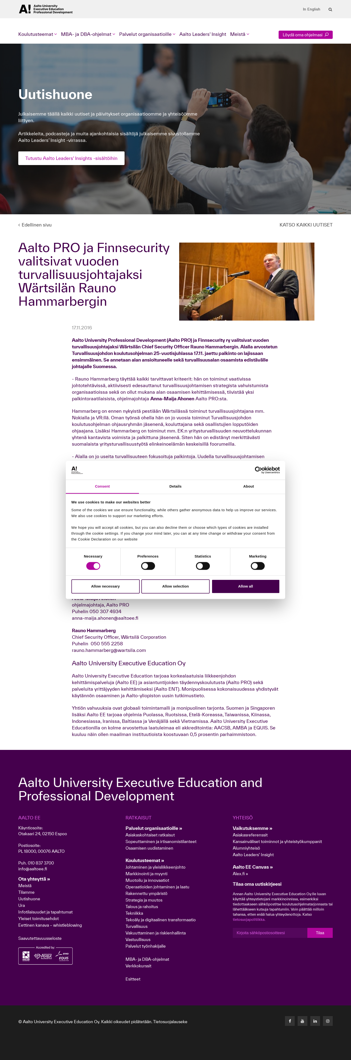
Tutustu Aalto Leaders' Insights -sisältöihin (71, 158)
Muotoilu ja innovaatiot (147, 880)
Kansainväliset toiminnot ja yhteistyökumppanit (277, 841)
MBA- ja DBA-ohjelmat (147, 959)
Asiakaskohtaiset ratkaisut (150, 835)
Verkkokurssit (138, 965)
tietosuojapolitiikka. (249, 919)
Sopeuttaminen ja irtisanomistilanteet (161, 841)
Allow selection (175, 586)
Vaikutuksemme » (253, 828)
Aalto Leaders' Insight (202, 34)
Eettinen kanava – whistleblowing (50, 925)
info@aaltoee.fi (32, 868)
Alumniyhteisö (246, 848)
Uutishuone (29, 898)
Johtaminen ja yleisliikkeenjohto (156, 867)
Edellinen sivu (35, 224)
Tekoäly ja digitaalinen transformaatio (161, 919)
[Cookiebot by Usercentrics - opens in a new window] (258, 470)
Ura (21, 905)
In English (311, 9)
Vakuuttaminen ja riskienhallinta (156, 933)
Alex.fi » (240, 873)
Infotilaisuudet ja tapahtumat (45, 912)
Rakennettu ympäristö (146, 893)
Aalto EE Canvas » (253, 867)
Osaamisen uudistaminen (149, 848)
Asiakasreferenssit (250, 835)
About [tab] (248, 486)
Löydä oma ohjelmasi (306, 34)
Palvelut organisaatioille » (154, 828)
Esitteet (133, 979)
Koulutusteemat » (145, 860)
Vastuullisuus (138, 939)
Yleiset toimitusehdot (38, 918)
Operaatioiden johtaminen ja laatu (157, 886)
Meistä (24, 885)
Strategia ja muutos (144, 900)
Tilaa (320, 933)
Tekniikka (134, 913)
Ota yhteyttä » (34, 879)
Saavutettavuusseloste (40, 938)
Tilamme (26, 892)
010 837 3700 (41, 863)
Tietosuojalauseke (170, 1021)
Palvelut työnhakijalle (146, 946)
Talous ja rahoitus (142, 906)
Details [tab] (175, 486)
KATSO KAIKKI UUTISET (306, 224)
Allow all (245, 586)
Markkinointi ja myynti (146, 873)
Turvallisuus (136, 926)
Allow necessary (105, 586)
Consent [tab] (102, 486)
